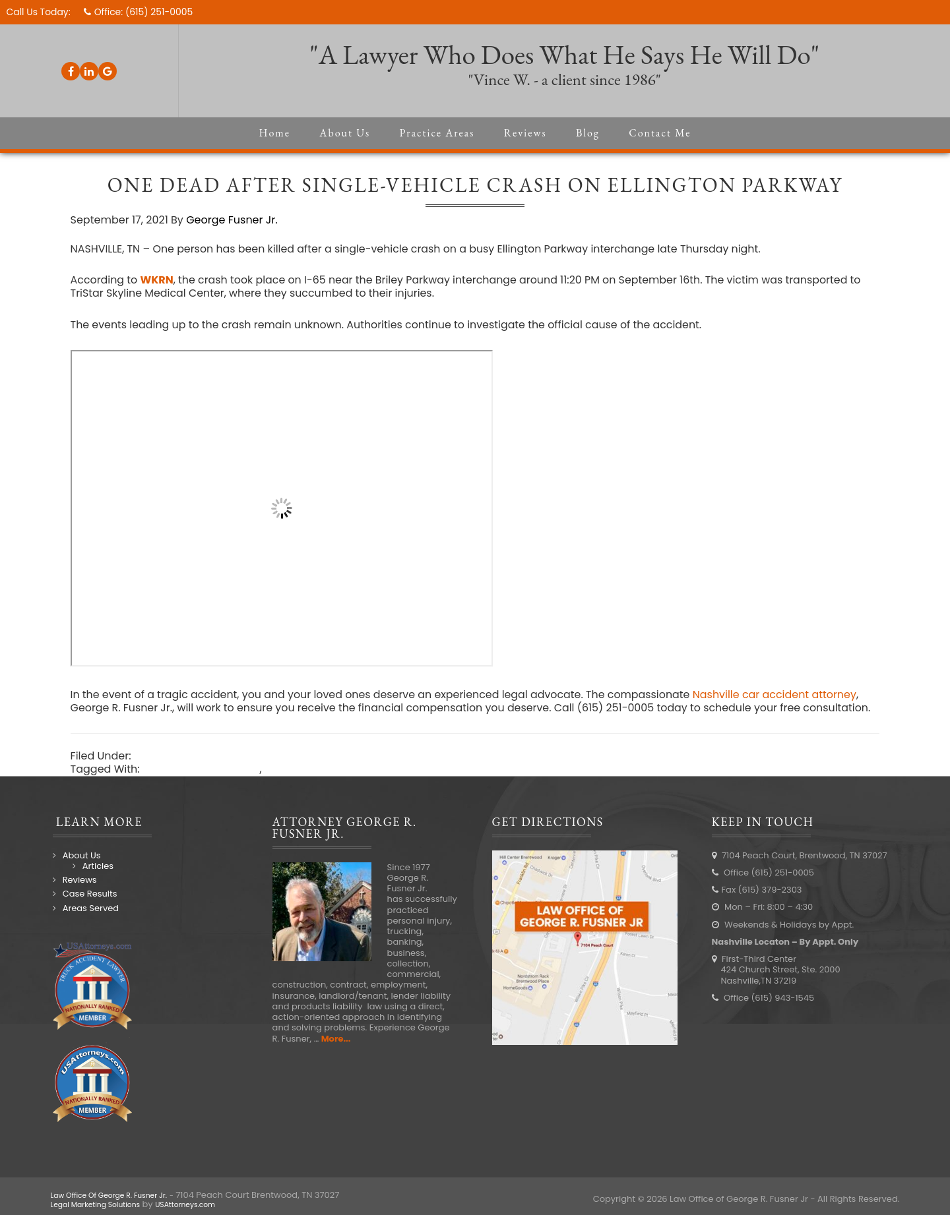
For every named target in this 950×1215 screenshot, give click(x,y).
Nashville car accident (202, 783)
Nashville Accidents (187, 770)
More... (336, 1053)
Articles (97, 880)
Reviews (80, 895)
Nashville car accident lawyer (344, 783)
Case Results (90, 909)
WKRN (159, 281)
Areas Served (91, 922)
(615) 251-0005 (160, 11)
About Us (82, 870)
